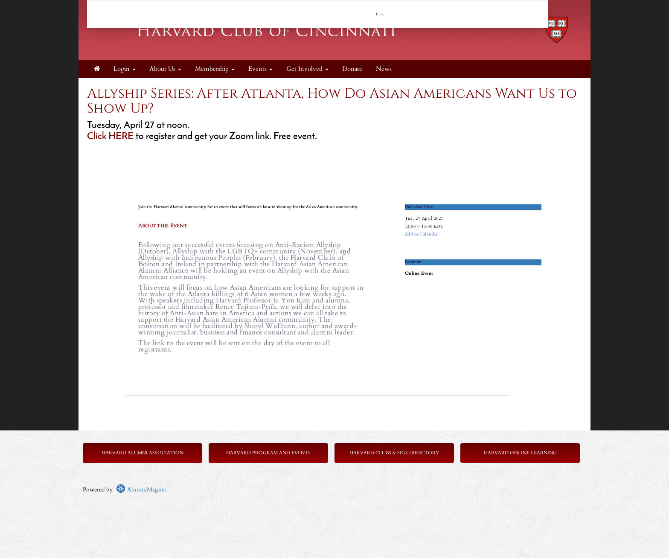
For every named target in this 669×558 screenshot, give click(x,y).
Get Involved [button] (307, 68)
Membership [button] (215, 68)
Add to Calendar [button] (421, 234)
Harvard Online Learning (520, 453)
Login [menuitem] (124, 68)
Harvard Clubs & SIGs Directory (394, 453)
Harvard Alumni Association (142, 453)
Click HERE (111, 137)
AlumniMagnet (141, 489)
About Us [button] (165, 68)
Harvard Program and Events (268, 453)
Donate (352, 68)
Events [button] (260, 68)
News (384, 68)
